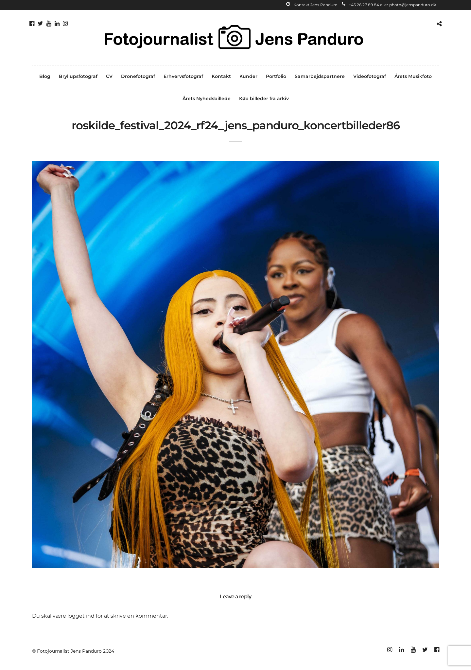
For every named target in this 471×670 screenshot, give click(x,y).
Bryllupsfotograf (78, 76)
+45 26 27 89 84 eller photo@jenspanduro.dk (389, 4)
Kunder (248, 76)
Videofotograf (369, 76)
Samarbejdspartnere (320, 76)
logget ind (81, 616)
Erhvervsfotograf (183, 76)
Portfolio (276, 76)
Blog (44, 76)
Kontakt (221, 76)
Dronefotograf (138, 76)
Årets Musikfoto (413, 76)
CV (109, 76)
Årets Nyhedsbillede (207, 98)
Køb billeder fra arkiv (264, 98)
